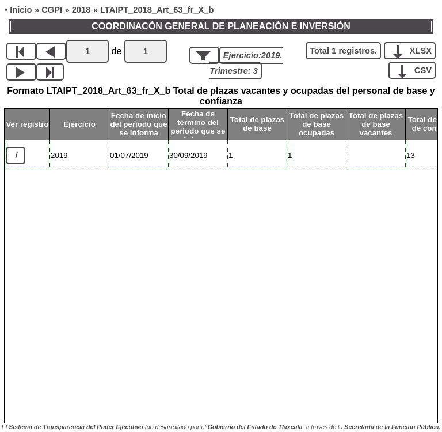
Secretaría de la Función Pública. (392, 426)
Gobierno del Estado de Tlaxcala (255, 426)
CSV (416, 70)
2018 (81, 9)
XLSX (414, 50)
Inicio (21, 9)
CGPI (51, 9)
